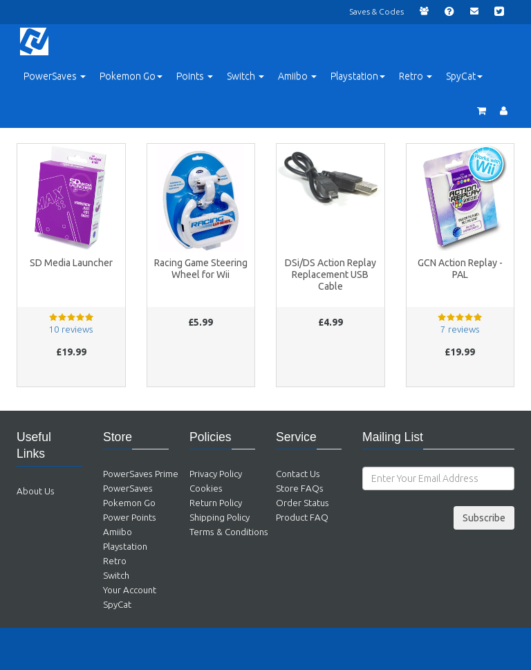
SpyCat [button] (464, 76)
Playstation (125, 546)
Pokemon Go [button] (131, 76)
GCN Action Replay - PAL (460, 268)
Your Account (129, 590)
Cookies (206, 488)
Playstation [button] (357, 76)
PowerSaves (128, 488)
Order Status (302, 503)
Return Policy (215, 503)
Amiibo (117, 532)
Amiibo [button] (297, 76)
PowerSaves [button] (55, 76)
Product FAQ (302, 517)
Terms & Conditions (228, 532)
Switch (116, 575)
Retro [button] (415, 76)
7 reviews (460, 329)
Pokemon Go (129, 503)
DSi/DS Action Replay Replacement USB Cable (330, 274)
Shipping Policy (219, 517)
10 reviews (70, 329)
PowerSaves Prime (140, 474)
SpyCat (117, 604)
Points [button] (194, 76)
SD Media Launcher (71, 262)
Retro (115, 561)
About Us (36, 491)
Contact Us (298, 474)
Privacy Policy (215, 474)
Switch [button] (245, 76)
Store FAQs (300, 488)
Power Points (129, 517)
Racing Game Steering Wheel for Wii (201, 268)
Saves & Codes (376, 11)
